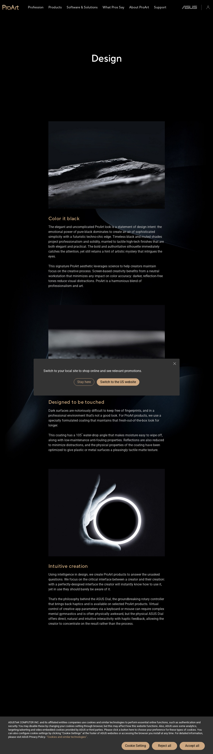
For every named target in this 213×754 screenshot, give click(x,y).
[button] (208, 7)
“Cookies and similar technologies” (67, 736)
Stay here (84, 382)
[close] (174, 363)
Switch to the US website (118, 382)
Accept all (192, 746)
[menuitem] (35, 7)
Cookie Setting (135, 746)
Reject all (164, 746)
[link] (10, 7)
